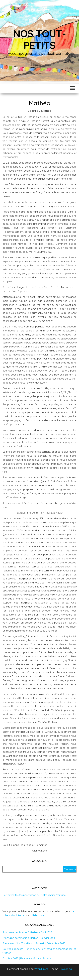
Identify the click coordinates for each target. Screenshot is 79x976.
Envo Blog (66, 968)
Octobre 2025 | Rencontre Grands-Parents (27, 958)
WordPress (41, 968)
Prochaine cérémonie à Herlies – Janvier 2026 (28, 937)
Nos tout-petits (39, 39)
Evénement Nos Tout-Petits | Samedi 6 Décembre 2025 (33, 943)
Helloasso (38, 915)
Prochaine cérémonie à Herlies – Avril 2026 (27, 932)
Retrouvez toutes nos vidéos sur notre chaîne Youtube (34, 895)
